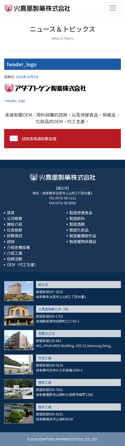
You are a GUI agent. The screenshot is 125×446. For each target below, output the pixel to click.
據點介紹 (14, 224)
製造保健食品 (81, 212)
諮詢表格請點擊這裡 (39, 138)
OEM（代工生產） (22, 264)
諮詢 (11, 241)
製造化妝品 (79, 230)
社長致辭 (14, 230)
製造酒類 (77, 224)
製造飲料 (77, 218)
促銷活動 (14, 258)
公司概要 (14, 218)
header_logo (14, 100)
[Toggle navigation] (113, 7)
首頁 (11, 212)
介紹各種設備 (18, 247)
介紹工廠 (14, 253)
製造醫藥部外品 (83, 235)
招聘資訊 (14, 235)
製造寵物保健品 (83, 241)
